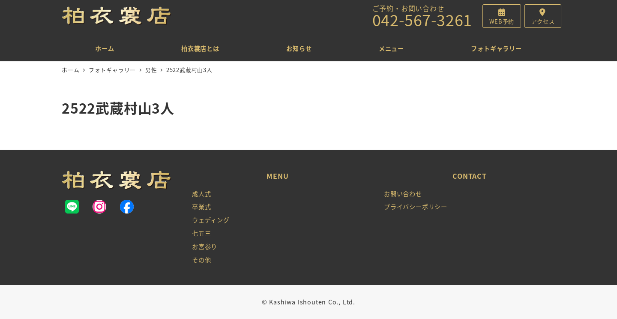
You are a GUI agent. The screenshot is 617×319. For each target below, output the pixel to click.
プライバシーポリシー (415, 206)
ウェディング (211, 220)
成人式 (201, 194)
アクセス (542, 21)
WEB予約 (501, 21)
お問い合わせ (403, 194)
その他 (201, 260)
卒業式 (201, 206)
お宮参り (204, 246)
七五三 (201, 233)
